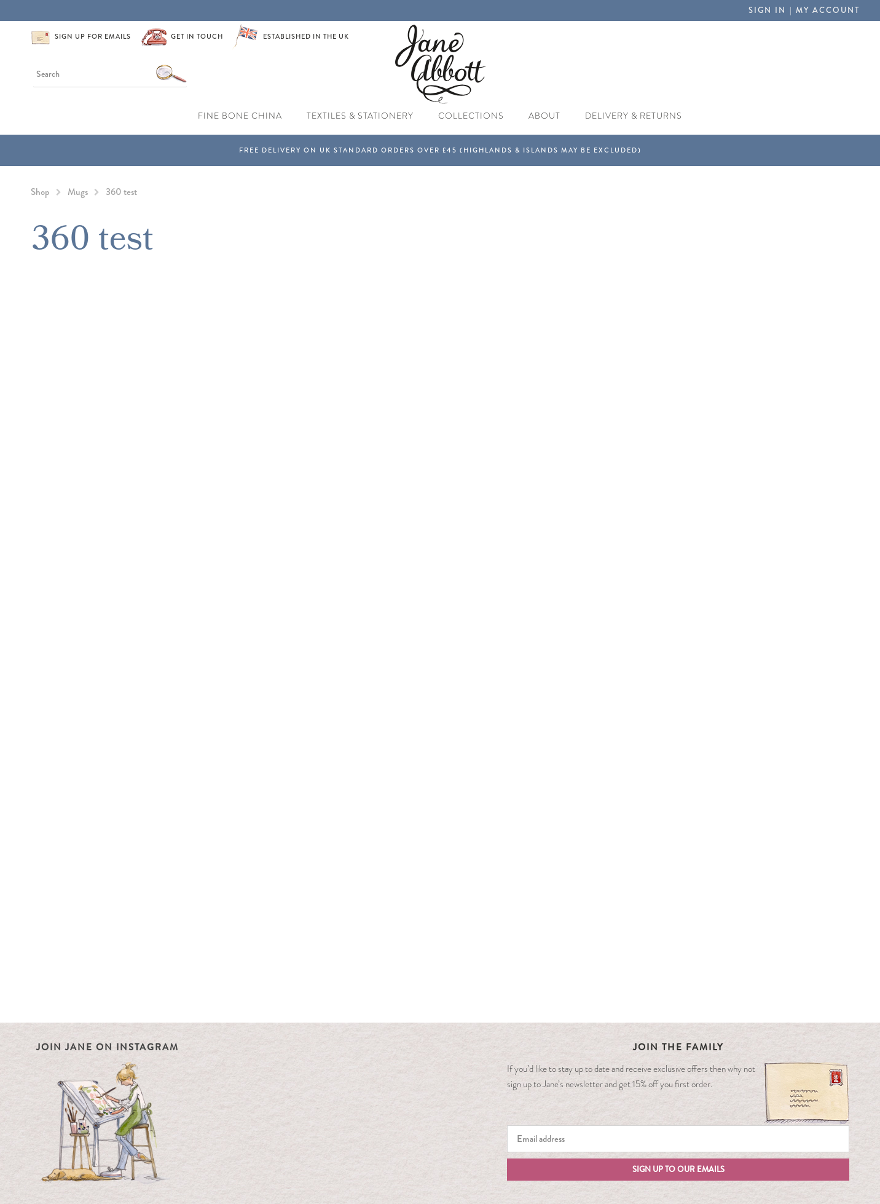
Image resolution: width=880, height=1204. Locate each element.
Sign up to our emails (678, 1169)
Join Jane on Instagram (107, 1047)
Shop (40, 192)
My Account (828, 10)
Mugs (78, 192)
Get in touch (197, 36)
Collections (471, 116)
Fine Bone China (240, 116)
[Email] (678, 1138)
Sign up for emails (93, 36)
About (544, 116)
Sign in (767, 10)
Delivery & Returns (633, 116)
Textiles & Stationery (360, 116)
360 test (121, 192)
